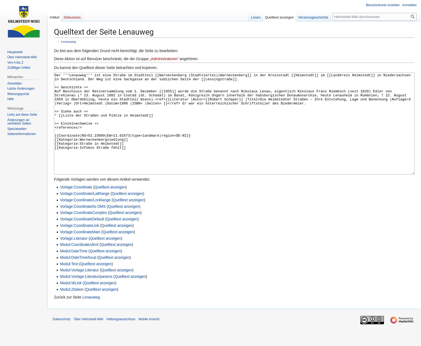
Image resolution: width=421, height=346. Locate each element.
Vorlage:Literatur (74, 258)
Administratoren (164, 59)
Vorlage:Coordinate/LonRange (85, 220)
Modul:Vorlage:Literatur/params (86, 296)
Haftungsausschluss (121, 339)
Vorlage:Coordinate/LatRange (84, 214)
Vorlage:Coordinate (76, 207)
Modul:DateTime (73, 271)
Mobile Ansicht (149, 339)
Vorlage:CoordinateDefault (82, 239)
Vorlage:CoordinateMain (80, 252)
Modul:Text (69, 284)
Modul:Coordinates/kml (79, 265)
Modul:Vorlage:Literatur (79, 290)
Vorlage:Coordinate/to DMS (83, 226)
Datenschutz (62, 339)
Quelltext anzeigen (110, 207)
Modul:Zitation (72, 309)
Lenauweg (68, 41)
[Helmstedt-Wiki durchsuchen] (374, 17)
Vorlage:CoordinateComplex (83, 233)
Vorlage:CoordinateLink (79, 245)
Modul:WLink (71, 303)
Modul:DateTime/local (78, 277)
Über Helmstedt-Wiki (88, 339)
